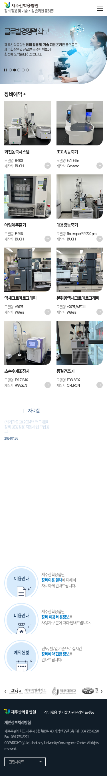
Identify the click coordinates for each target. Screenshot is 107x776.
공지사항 (12, 410)
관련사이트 (25, 761)
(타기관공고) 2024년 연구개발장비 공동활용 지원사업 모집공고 (26, 430)
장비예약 (15, 94)
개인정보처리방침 (17, 722)
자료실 (34, 410)
